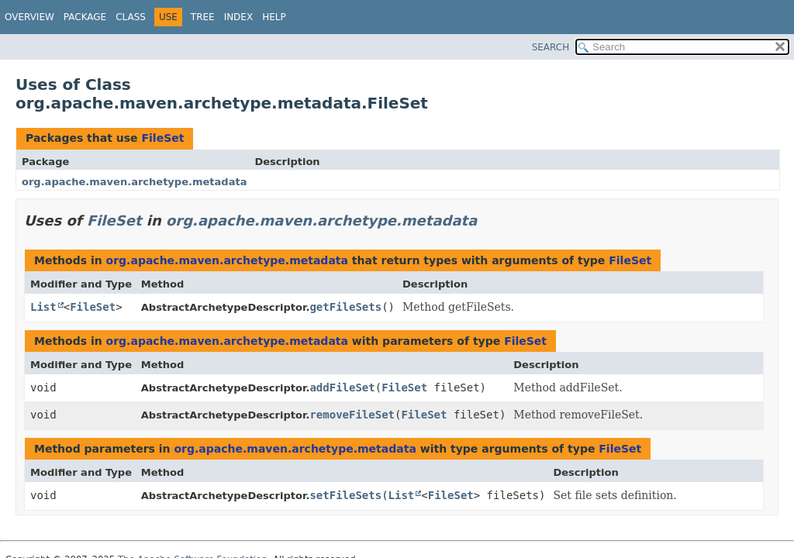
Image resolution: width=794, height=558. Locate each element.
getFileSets (345, 307)
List (43, 307)
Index (239, 17)
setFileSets (345, 495)
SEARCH (551, 47)
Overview (29, 17)
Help (274, 17)
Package (85, 17)
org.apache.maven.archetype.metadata (134, 182)
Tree (203, 17)
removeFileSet (352, 414)
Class (131, 17)
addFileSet (342, 387)
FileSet (162, 138)
